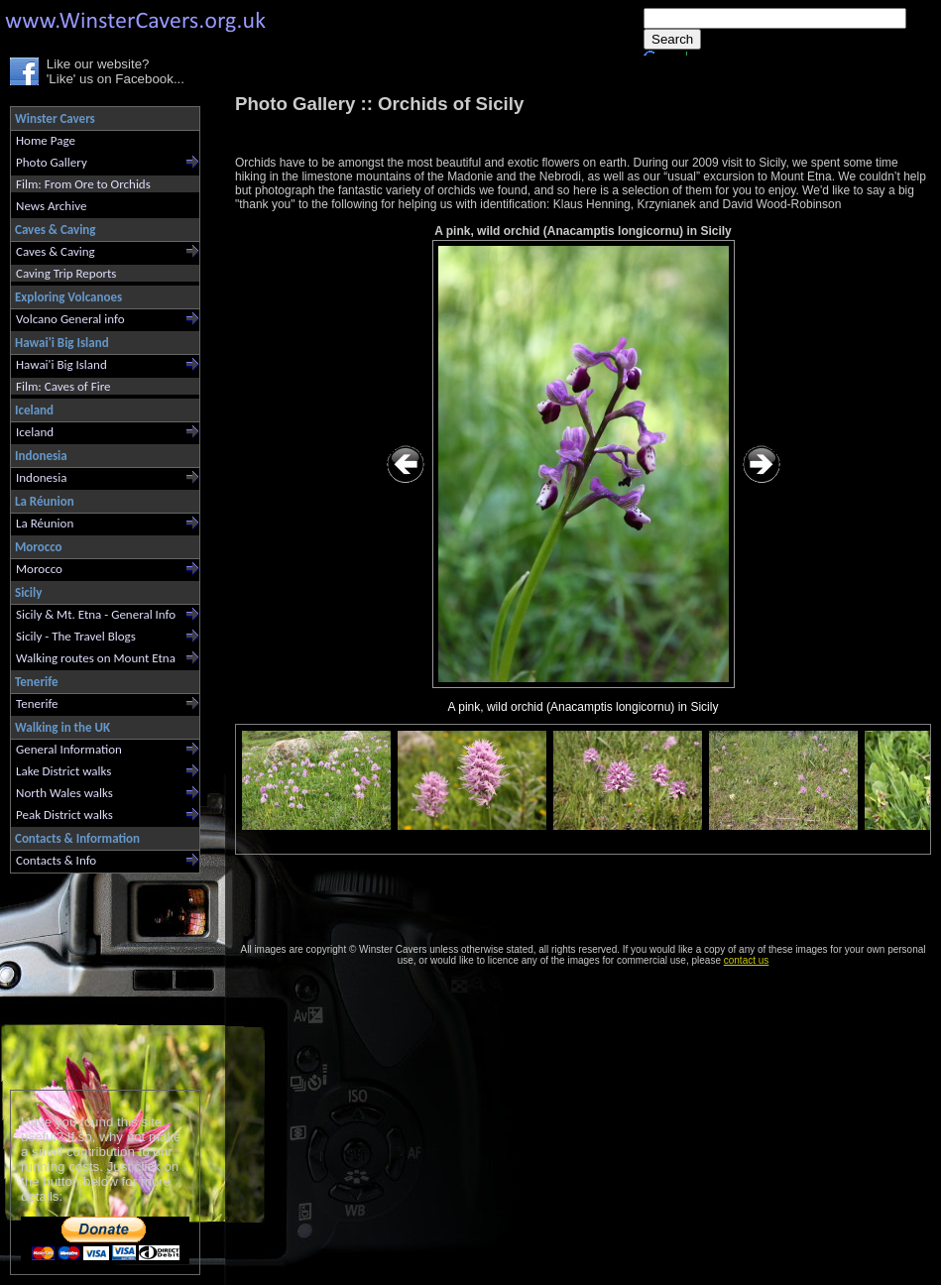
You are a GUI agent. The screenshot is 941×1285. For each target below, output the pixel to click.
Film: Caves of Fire (63, 386)
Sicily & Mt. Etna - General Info (96, 614)
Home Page (45, 140)
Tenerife (37, 703)
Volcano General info (70, 318)
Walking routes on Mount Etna (96, 657)
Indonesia (41, 477)
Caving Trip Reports (66, 273)
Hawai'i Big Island (61, 364)
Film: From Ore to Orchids (83, 183)
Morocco (39, 568)
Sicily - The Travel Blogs (76, 636)
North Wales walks (64, 792)
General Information (69, 749)
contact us (746, 960)
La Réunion (44, 523)
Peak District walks (64, 814)
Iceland (35, 431)
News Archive (51, 205)
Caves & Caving (55, 251)
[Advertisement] (97, 977)
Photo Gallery (51, 162)
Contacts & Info (56, 860)
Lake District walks (63, 770)
